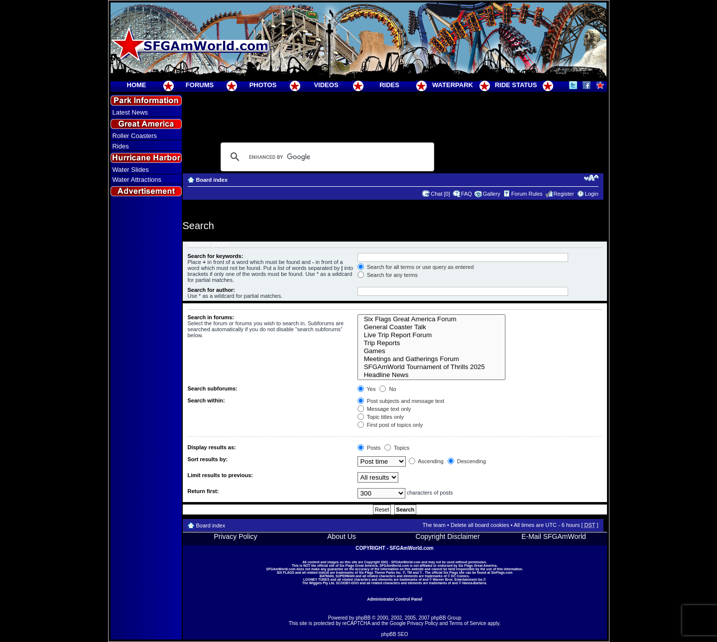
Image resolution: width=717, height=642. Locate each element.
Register (564, 194)
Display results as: (212, 447)
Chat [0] (440, 194)
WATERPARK (452, 85)
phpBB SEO (394, 634)
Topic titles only (381, 417)
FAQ (466, 194)
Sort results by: (208, 459)
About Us (341, 536)
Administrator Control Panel (394, 599)
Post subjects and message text (401, 401)
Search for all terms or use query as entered (416, 267)
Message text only (384, 409)
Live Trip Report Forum (431, 335)
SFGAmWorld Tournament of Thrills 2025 (431, 367)
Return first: (203, 491)
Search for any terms (388, 275)
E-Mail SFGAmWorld (553, 536)
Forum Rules (527, 194)
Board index (212, 180)
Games (431, 351)
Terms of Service (467, 623)
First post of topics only (390, 425)
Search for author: (211, 290)
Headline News (431, 375)
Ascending (426, 461)
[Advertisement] (146, 379)
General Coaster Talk (431, 327)
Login (591, 194)
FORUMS (200, 85)
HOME (136, 85)
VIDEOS (326, 85)
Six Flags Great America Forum (431, 319)
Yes (367, 389)
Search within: (206, 400)
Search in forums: (211, 317)
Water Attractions (137, 179)
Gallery (491, 194)
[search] (326, 157)
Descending (467, 461)
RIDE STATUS (516, 85)
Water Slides (131, 169)
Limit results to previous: (220, 475)
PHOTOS (263, 85)
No (387, 389)
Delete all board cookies (480, 525)
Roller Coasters (135, 135)
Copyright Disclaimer (447, 536)
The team (434, 525)
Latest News (130, 112)
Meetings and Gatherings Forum (431, 359)
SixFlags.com (501, 572)
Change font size (591, 177)
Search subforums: (213, 388)
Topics (396, 448)
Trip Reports (431, 343)
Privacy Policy (235, 536)
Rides (121, 146)
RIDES (389, 85)
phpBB (363, 618)
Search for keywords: (215, 256)
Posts (369, 448)
